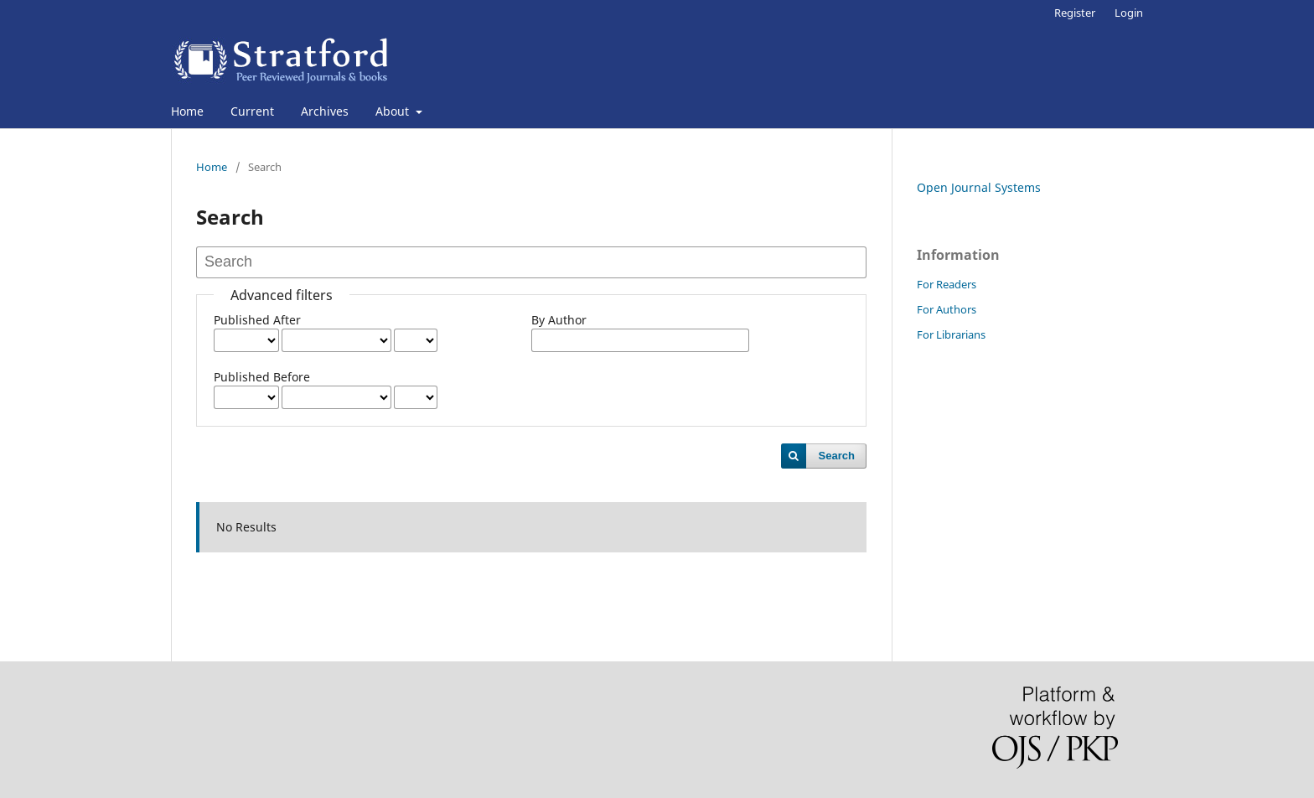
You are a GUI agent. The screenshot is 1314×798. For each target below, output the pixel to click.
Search (837, 455)
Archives (325, 111)
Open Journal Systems (979, 187)
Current (252, 111)
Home (187, 111)
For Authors (946, 309)
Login (1129, 12)
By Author (559, 320)
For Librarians (951, 334)
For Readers (946, 284)
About (393, 111)
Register (1074, 12)
